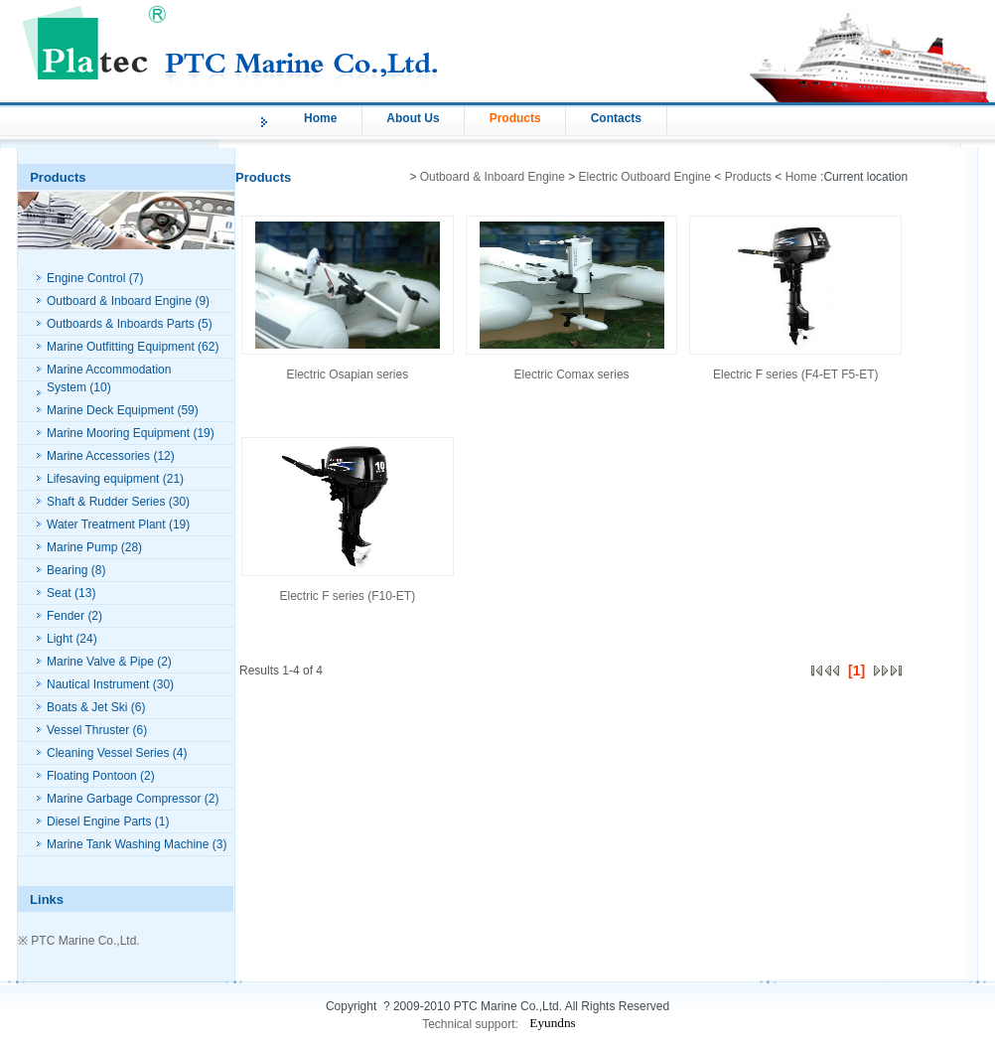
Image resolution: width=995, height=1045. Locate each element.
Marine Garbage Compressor (124, 799)
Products (515, 118)
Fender (65, 616)
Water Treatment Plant (106, 524)
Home (320, 118)
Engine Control (86, 278)
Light (59, 639)
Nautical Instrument (98, 684)
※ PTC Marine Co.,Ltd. (79, 941)
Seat (59, 593)
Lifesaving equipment (103, 479)
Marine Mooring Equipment (118, 433)
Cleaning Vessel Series (108, 753)
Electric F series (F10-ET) (348, 596)
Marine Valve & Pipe (100, 662)
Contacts (616, 118)
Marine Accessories (98, 456)
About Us (412, 118)
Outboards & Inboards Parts (121, 324)
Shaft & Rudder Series (106, 502)
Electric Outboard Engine (645, 177)
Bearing (67, 570)
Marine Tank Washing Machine (128, 844)
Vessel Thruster (88, 730)
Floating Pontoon (92, 776)
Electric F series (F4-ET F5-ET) (795, 374)
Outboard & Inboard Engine (119, 301)
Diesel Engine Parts (99, 821)
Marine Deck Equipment (110, 410)
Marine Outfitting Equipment (121, 347)
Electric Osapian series (347, 374)
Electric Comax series (572, 374)
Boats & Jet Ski (87, 707)
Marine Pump (82, 547)
